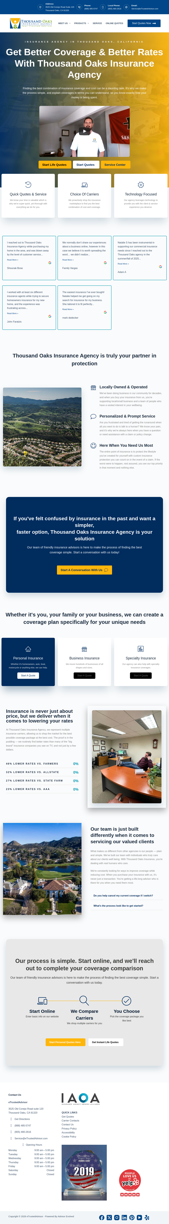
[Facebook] (101, 1217)
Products (82, 23)
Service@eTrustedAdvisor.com (144, 9)
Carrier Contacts (70, 1120)
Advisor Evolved (66, 1216)
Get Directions (22, 1119)
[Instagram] (116, 1217)
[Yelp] (147, 1217)
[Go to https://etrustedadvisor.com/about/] (140, 195)
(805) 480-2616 (114, 9)
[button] (28, 675)
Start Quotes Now (144, 23)
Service (97, 23)
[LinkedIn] (124, 1217)
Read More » (12, 260)
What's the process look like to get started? (118, 905)
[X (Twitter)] (109, 1217)
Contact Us (68, 1124)
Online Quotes (116, 23)
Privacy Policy (69, 1128)
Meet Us (65, 23)
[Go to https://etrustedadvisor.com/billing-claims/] (84, 195)
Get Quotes (68, 1116)
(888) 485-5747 (91, 9)
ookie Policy (69, 1136)
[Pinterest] (132, 1217)
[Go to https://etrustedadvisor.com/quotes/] (28, 195)
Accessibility (68, 1132)
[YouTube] (139, 1217)
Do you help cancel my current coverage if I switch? (123, 895)
